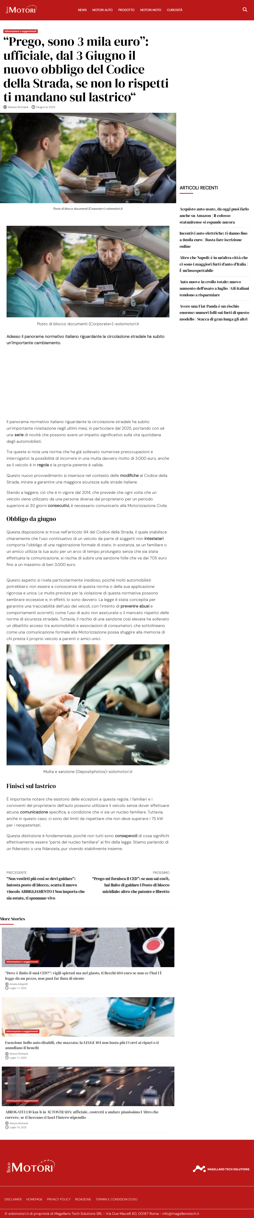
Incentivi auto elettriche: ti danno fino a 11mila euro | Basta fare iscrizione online (213, 239)
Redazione (83, 1199)
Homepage (34, 1199)
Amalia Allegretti (19, 984)
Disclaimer (13, 1199)
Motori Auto (102, 10)
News (82, 10)
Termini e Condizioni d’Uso (117, 1199)
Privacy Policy (59, 1199)
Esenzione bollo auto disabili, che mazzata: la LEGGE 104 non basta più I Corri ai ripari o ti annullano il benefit (82, 1045)
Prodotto (126, 10)
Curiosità (174, 10)
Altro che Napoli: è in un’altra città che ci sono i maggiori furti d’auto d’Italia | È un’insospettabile (214, 264)
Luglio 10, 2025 (18, 1127)
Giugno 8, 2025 (45, 107)
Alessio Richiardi (18, 107)
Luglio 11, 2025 (18, 988)
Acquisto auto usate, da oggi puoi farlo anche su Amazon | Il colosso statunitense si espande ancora (214, 215)
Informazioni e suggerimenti (20, 31)
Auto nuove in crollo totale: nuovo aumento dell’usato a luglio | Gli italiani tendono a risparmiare (214, 288)
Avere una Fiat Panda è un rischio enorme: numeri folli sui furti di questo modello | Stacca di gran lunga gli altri (214, 312)
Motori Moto (150, 10)
